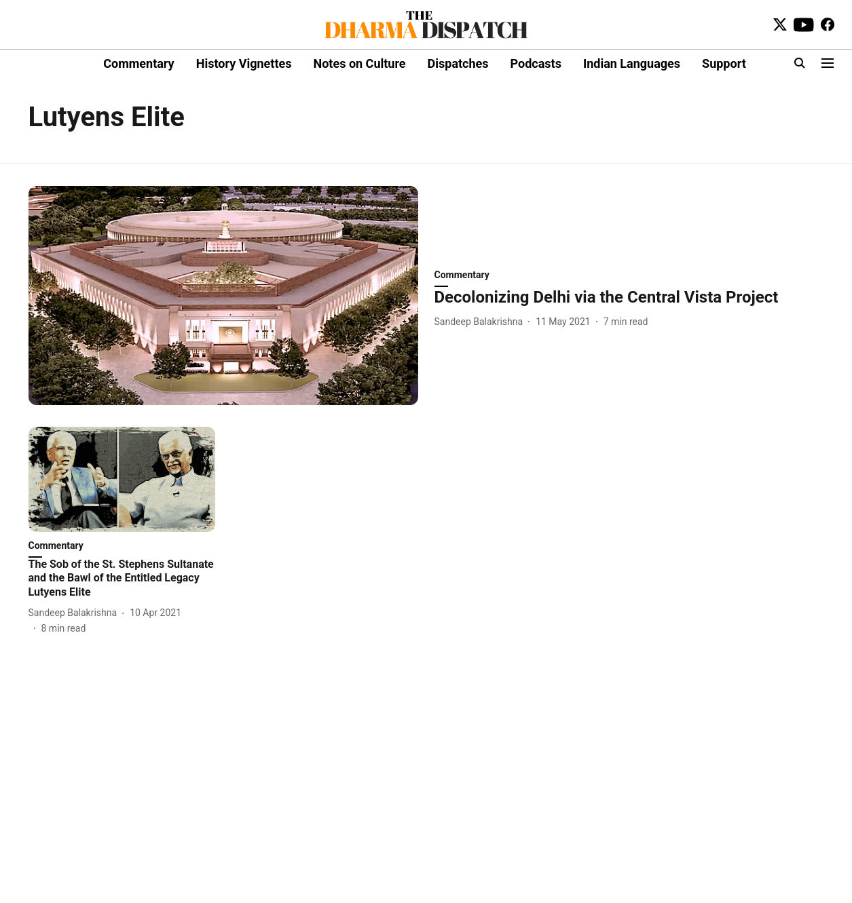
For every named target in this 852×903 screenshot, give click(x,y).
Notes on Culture (359, 63)
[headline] (629, 297)
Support (724, 63)
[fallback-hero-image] (223, 295)
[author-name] (481, 322)
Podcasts (536, 63)
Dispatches (458, 63)
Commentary (138, 63)
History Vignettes (244, 63)
